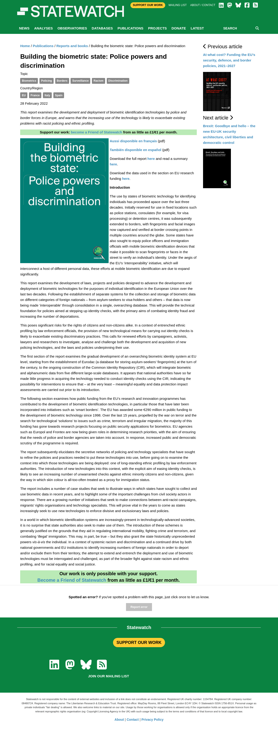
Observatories (72, 28)
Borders (62, 80)
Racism (98, 80)
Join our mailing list (108, 676)
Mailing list (178, 5)
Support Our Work (148, 5)
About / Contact (202, 5)
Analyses (43, 28)
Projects (157, 28)
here (151, 159)
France (35, 95)
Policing (46, 80)
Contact (133, 719)
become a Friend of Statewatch (96, 132)
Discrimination (118, 80)
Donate (178, 28)
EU (24, 95)
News (24, 28)
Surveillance (80, 80)
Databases (102, 28)
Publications (130, 28)
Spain (59, 95)
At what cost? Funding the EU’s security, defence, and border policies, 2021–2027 (229, 60)
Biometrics (29, 80)
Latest (197, 28)
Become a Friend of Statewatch (71, 580)
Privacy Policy (153, 719)
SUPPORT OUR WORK (139, 642)
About (119, 719)
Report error (138, 607)
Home (25, 46)
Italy (47, 95)
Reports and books (72, 46)
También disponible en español (135, 150)
